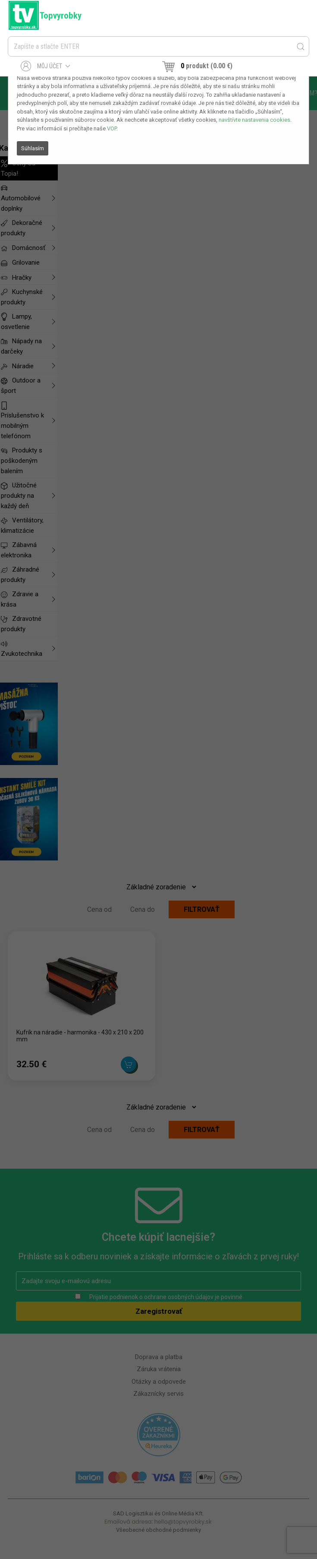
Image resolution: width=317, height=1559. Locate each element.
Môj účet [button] (45, 66)
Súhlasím (32, 148)
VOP (111, 128)
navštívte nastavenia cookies (254, 120)
